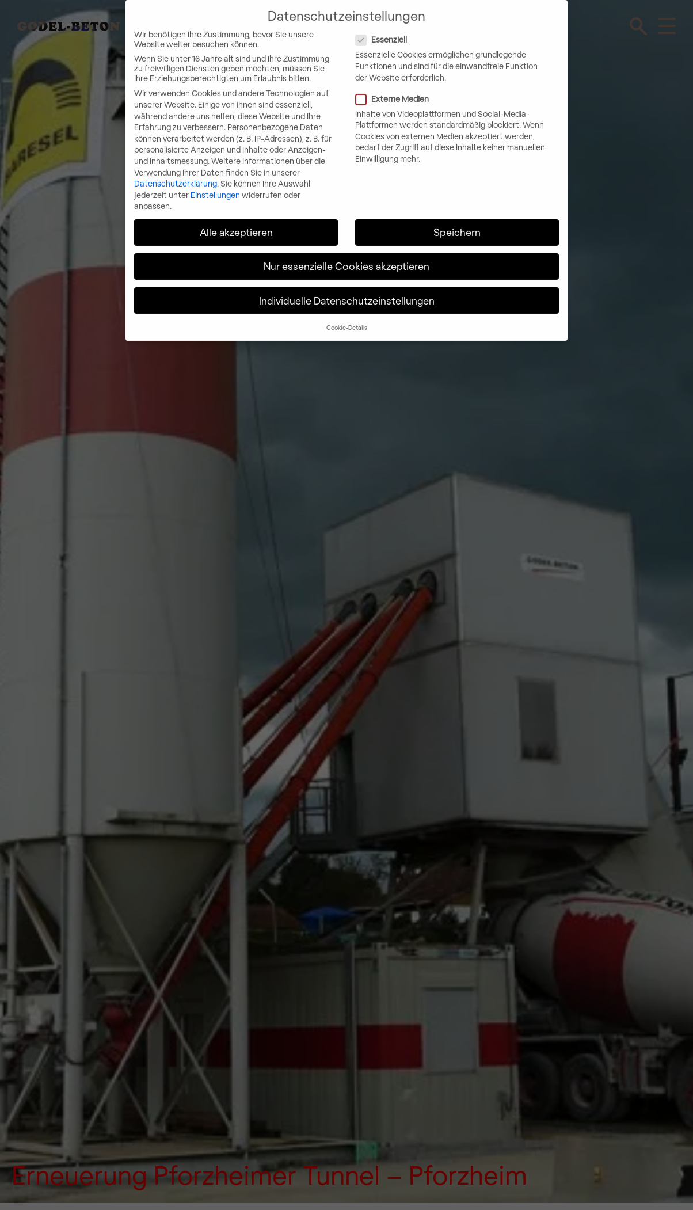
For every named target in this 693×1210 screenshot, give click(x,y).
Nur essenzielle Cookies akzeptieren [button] (346, 258)
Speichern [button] (457, 224)
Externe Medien (439, 90)
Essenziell (428, 31)
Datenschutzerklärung (175, 175)
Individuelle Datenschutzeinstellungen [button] (347, 292)
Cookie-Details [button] (346, 318)
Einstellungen (215, 186)
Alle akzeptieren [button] (236, 224)
